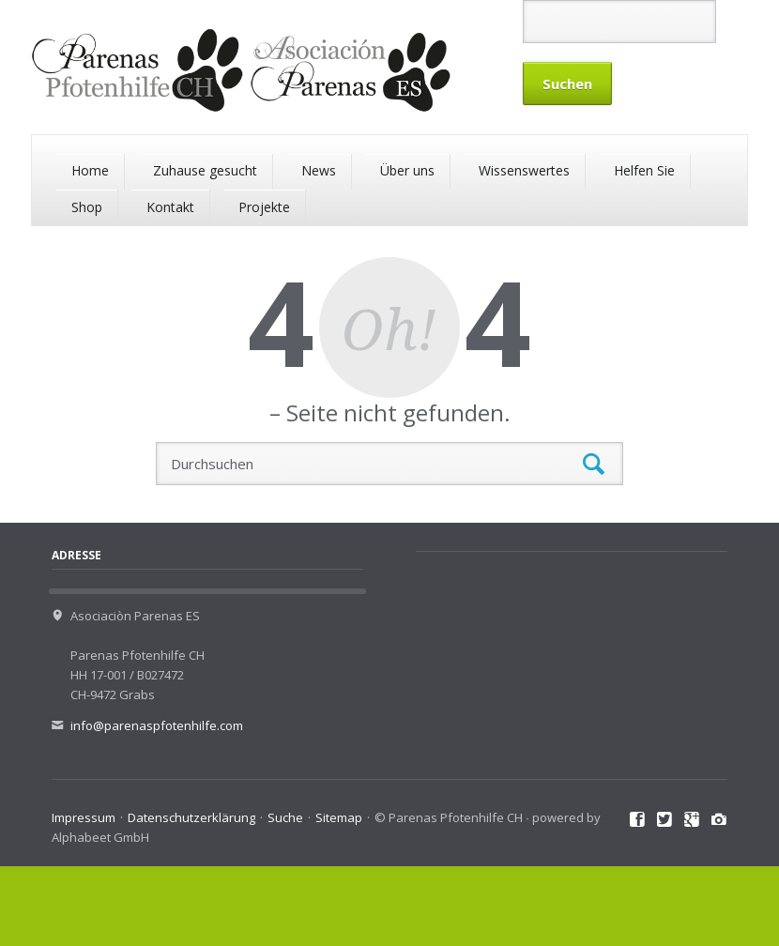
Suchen (594, 464)
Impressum (83, 817)
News (318, 170)
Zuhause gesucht (205, 170)
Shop (86, 207)
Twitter (665, 820)
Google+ (692, 820)
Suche (285, 817)
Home (90, 170)
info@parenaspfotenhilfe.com (156, 725)
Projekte (264, 207)
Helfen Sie (644, 170)
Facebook (638, 820)
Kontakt (170, 207)
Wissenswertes (524, 170)
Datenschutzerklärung (191, 817)
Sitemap (338, 817)
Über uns (407, 170)
